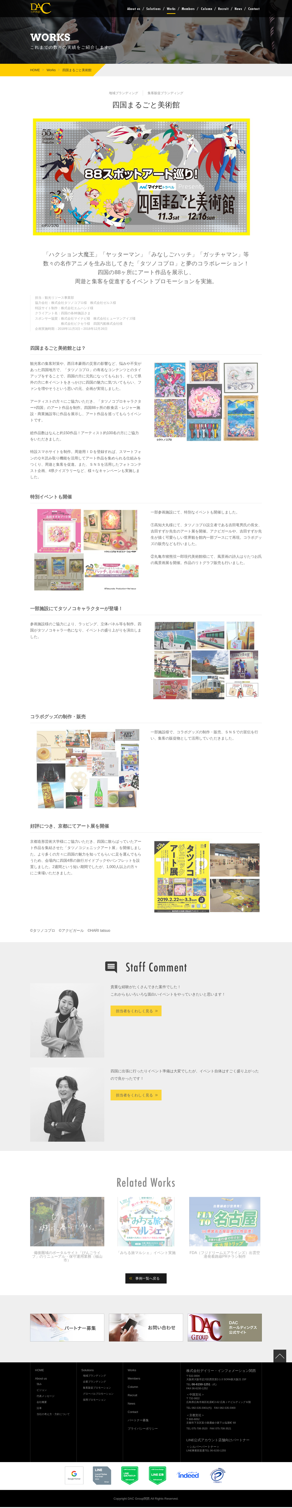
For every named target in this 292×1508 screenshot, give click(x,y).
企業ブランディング (94, 1382)
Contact (254, 8)
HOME (35, 70)
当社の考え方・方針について (53, 1415)
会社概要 (42, 1403)
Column (206, 8)
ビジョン (42, 1391)
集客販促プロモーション (97, 1388)
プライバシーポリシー (143, 1429)
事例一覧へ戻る (148, 1279)
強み (39, 1384)
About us (134, 8)
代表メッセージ (45, 1397)
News (238, 8)
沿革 (39, 1409)
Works (171, 8)
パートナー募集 (138, 1421)
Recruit (223, 8)
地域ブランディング (94, 1376)
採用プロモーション (94, 1400)
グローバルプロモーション (98, 1394)
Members (188, 8)
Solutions (153, 8)
